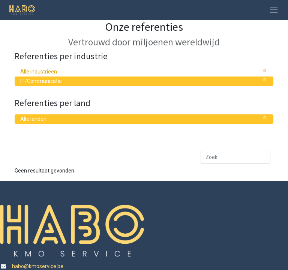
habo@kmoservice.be (37, 266)
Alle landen (144, 118)
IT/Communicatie (144, 80)
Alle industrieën (144, 71)
